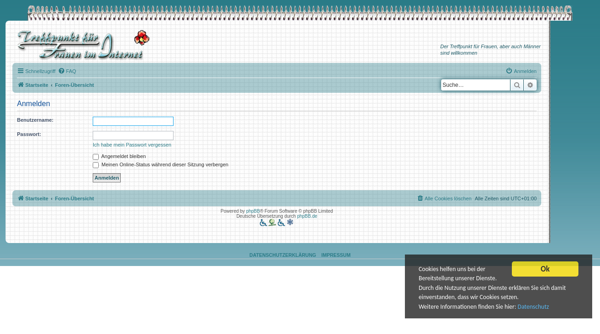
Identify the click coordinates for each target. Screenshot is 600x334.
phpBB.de (307, 216)
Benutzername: (35, 120)
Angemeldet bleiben (119, 156)
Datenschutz (533, 308)
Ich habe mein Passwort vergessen (132, 144)
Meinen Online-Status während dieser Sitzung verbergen (160, 164)
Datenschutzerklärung (282, 255)
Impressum (336, 255)
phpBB (253, 211)
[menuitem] (67, 71)
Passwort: (29, 134)
